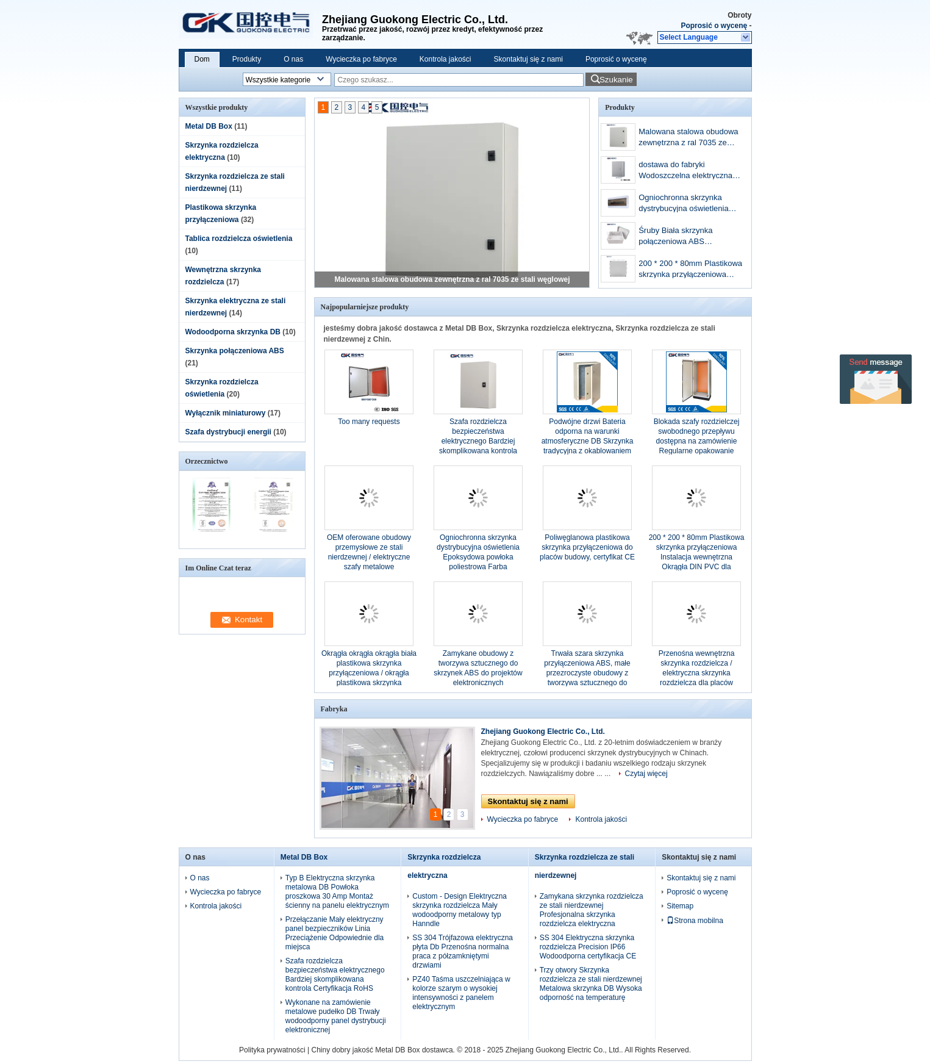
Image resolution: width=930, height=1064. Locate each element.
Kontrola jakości (445, 59)
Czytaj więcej (646, 773)
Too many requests (368, 421)
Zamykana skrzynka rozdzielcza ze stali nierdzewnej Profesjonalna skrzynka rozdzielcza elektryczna (591, 910)
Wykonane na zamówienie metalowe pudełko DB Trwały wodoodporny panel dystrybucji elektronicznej (335, 1016)
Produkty (246, 59)
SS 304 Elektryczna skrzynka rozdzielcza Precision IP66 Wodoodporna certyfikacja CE (588, 946)
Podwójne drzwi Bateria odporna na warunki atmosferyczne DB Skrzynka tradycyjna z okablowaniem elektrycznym (588, 441)
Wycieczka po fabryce (361, 59)
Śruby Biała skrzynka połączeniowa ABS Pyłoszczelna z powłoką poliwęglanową (680, 237)
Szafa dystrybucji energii (228, 432)
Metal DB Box (208, 126)
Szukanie (616, 79)
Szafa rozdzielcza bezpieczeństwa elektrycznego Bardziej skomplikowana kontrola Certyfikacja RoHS (478, 441)
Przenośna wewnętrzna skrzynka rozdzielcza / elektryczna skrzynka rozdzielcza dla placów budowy (697, 673)
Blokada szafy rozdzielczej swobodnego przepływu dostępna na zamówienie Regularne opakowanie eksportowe (697, 441)
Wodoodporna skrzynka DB (233, 332)
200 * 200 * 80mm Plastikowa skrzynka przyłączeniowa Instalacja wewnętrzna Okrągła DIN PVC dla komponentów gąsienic (690, 270)
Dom (202, 59)
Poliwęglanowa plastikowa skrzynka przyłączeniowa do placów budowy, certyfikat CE (587, 547)
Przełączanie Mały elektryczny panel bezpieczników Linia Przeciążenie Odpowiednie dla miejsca (334, 933)
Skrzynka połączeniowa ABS (234, 351)
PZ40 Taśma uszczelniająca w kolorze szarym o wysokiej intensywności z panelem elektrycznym (461, 993)
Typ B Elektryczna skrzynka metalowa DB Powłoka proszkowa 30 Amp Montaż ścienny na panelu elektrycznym (337, 892)
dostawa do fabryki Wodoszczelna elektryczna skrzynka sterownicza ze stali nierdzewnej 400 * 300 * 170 (689, 171)
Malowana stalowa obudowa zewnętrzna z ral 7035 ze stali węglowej (452, 279)
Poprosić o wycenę (714, 25)
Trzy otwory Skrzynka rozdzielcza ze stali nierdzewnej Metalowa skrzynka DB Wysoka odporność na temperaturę (591, 984)
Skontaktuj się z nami (528, 59)
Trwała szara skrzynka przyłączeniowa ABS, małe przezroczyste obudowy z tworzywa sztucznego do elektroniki (587, 673)
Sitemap (680, 906)
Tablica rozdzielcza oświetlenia (239, 238)
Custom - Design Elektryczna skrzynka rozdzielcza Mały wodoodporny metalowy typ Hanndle (459, 910)
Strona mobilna (695, 920)
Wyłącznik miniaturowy (225, 413)
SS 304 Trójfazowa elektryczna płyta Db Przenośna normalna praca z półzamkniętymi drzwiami (462, 951)
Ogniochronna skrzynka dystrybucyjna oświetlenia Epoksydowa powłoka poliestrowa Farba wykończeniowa (683, 204)
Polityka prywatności (272, 1050)
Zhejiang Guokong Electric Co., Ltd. (543, 731)
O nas (293, 59)
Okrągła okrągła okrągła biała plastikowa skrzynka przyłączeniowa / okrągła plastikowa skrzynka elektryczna (369, 673)
